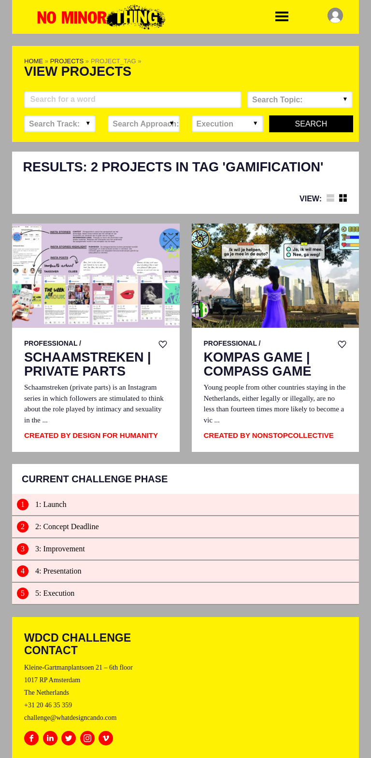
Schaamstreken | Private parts (87, 365)
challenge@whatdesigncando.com (70, 717)
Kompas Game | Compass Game (258, 365)
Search (311, 124)
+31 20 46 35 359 (48, 705)
